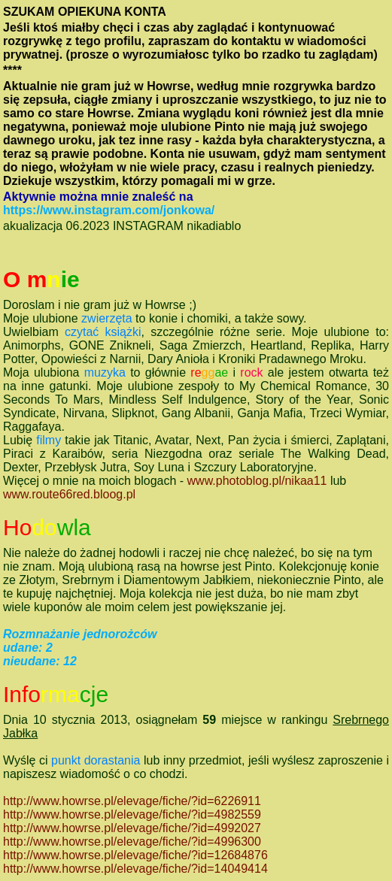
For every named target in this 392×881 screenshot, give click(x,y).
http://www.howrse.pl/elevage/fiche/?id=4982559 (132, 814)
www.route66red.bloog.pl (69, 494)
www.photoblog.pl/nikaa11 (257, 480)
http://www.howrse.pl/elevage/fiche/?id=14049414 (135, 868)
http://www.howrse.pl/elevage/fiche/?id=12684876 (135, 855)
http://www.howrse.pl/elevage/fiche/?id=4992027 (132, 828)
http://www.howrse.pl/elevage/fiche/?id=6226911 (132, 801)
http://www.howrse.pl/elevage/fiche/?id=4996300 (132, 841)
